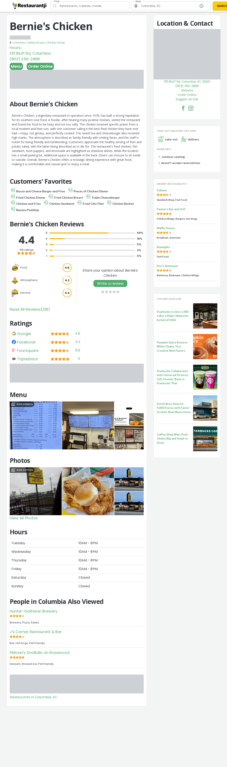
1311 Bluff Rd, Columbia (30, 53)
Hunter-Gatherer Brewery (33, 611)
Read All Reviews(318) (30, 309)
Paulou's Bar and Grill (171, 209)
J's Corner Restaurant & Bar (36, 631)
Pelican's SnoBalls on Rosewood (39, 652)
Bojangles (163, 247)
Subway (162, 190)
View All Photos (24, 518)
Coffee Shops (35, 43)
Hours (15, 47)
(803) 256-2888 (25, 59)
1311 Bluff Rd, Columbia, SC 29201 (187, 81)
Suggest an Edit (187, 99)
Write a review (110, 283)
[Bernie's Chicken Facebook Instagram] (190, 108)
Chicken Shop (55, 43)
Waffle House (166, 228)
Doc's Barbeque (167, 266)
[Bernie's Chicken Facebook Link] (183, 108)
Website (187, 90)
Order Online (40, 66)
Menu (16, 66)
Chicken (19, 43)
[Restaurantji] (29, 6)
